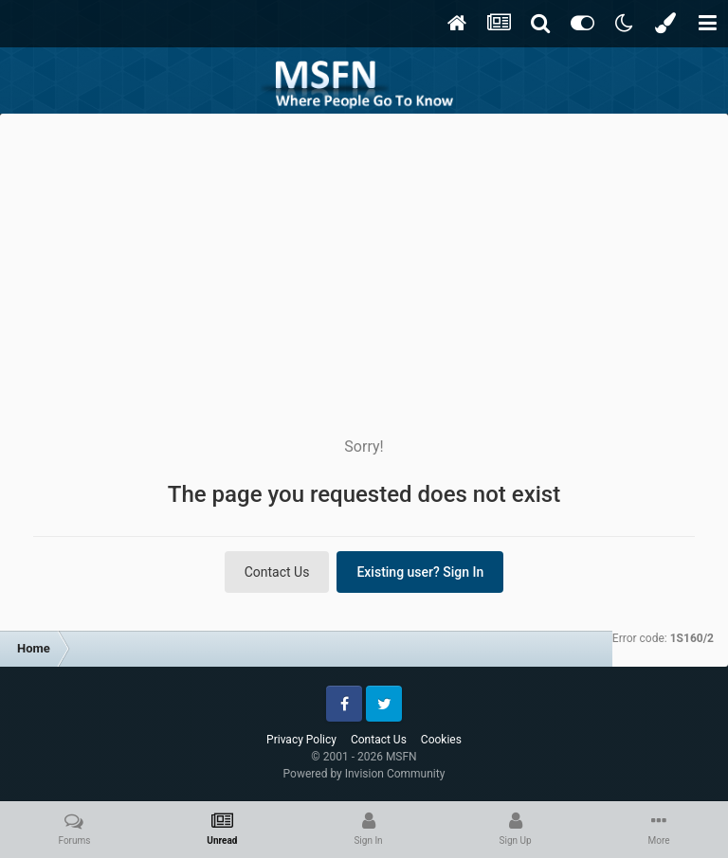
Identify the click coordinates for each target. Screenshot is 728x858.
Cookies (441, 739)
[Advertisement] (364, 255)
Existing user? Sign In (419, 572)
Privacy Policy (301, 739)
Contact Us (277, 572)
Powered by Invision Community (364, 773)
